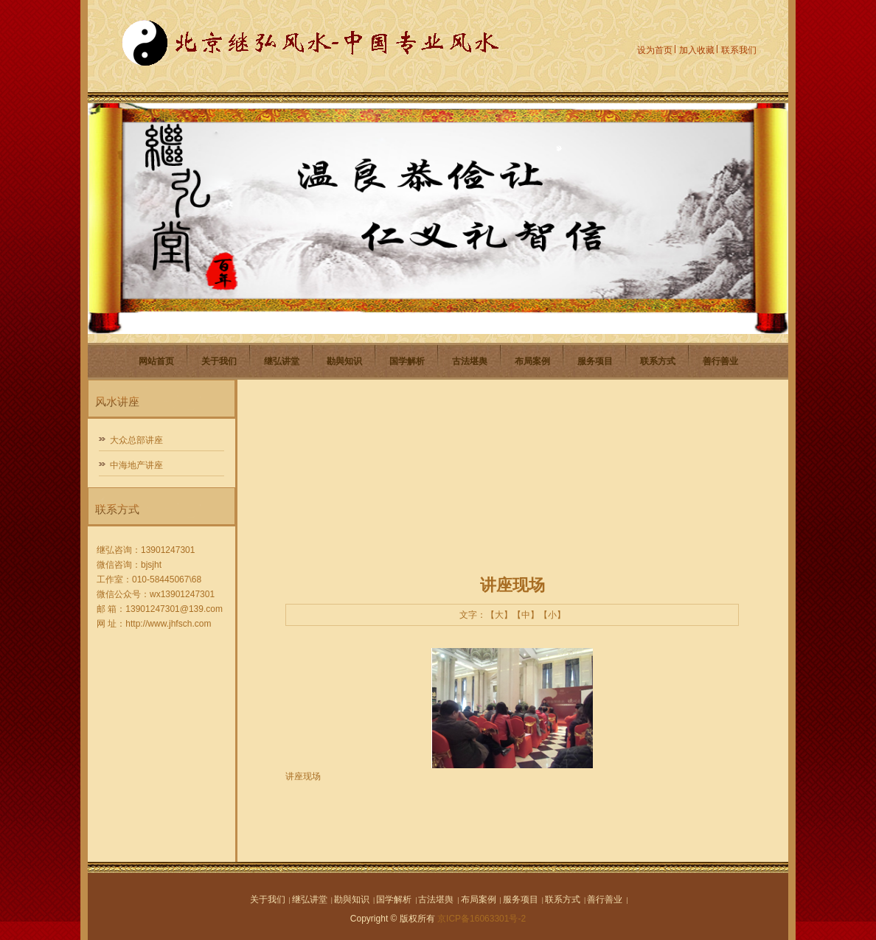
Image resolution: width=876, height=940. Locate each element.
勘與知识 (344, 361)
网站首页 (156, 361)
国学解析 (407, 361)
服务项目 (595, 361)
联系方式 (657, 361)
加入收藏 (697, 50)
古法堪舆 (469, 361)
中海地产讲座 (136, 465)
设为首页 (654, 50)
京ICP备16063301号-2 (481, 918)
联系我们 (739, 50)
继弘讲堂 (281, 361)
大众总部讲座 (136, 440)
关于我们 (219, 361)
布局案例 (532, 361)
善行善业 (720, 361)
